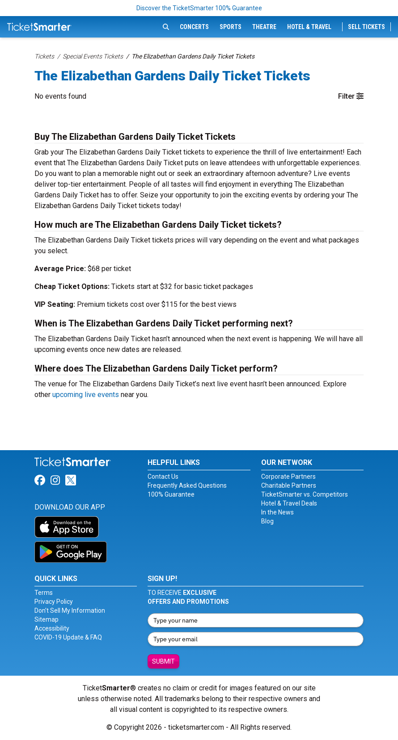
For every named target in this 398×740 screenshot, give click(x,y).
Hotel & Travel (309, 26)
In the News (277, 512)
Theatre (264, 26)
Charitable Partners (288, 485)
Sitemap (46, 619)
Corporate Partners (288, 476)
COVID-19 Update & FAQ (68, 637)
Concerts (194, 26)
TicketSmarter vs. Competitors (304, 494)
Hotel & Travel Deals (289, 503)
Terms (43, 592)
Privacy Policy (53, 601)
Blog (267, 521)
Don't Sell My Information (69, 610)
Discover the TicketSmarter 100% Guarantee (199, 8)
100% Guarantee (171, 494)
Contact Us (163, 476)
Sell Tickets (366, 26)
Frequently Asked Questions (187, 485)
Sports (230, 26)
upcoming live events (85, 394)
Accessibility (51, 628)
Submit (163, 661)
